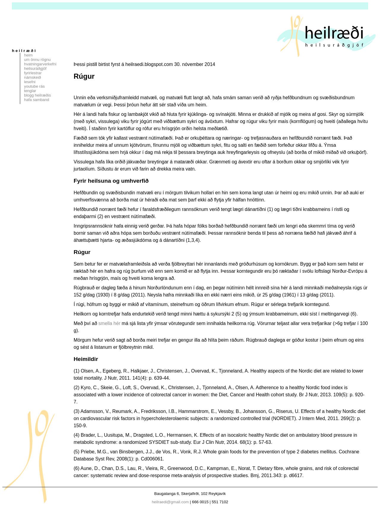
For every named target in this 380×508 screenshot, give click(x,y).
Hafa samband (36, 99)
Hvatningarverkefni (40, 64)
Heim (28, 55)
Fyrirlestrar (33, 73)
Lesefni (30, 82)
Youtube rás (34, 86)
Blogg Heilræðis (37, 95)
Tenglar (30, 91)
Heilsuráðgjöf (35, 68)
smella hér (110, 323)
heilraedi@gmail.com (170, 502)
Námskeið (32, 77)
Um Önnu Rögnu (37, 59)
